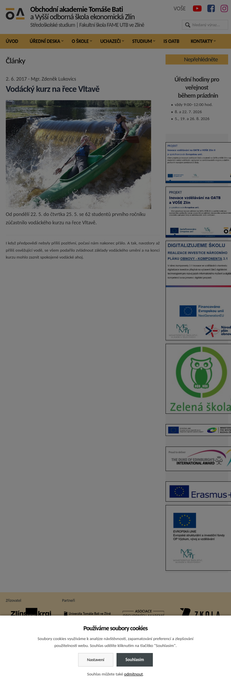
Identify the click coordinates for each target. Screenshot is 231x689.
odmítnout (133, 674)
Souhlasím (134, 659)
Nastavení (95, 659)
